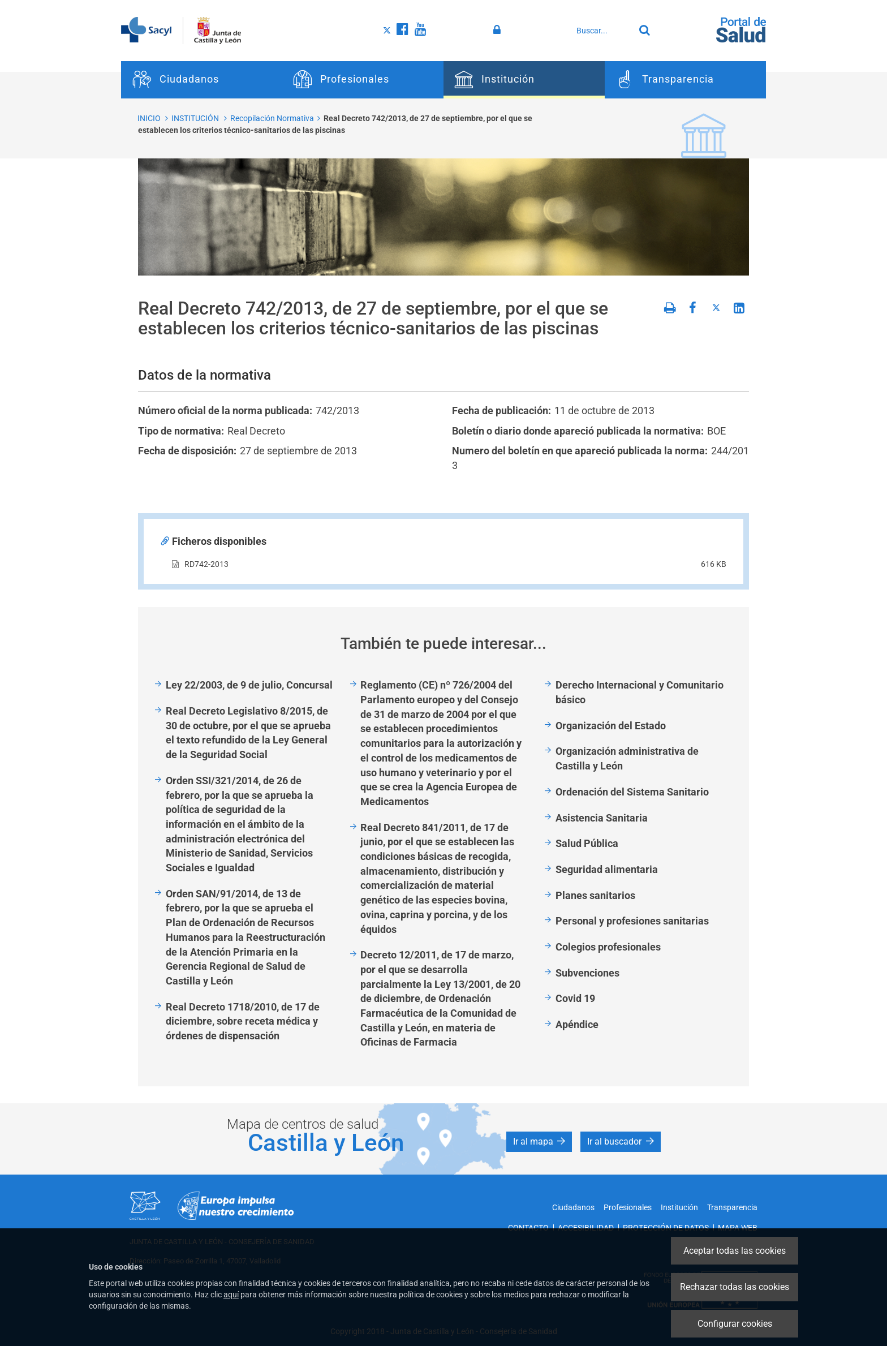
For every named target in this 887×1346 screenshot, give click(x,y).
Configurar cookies (734, 1323)
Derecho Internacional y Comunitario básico (640, 692)
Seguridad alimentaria (607, 869)
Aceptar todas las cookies (734, 1250)
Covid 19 (575, 998)
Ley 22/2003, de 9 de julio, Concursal (249, 685)
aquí (231, 1294)
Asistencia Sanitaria (602, 818)
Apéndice (577, 1024)
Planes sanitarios (595, 895)
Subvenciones (587, 973)
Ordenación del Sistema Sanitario (632, 792)
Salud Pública (587, 843)
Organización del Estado (611, 726)
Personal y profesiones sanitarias (632, 921)
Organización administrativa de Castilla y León (627, 758)
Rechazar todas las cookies (734, 1287)
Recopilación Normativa (272, 118)
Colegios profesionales (608, 947)
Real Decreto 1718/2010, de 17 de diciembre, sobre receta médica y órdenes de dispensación (243, 1021)
